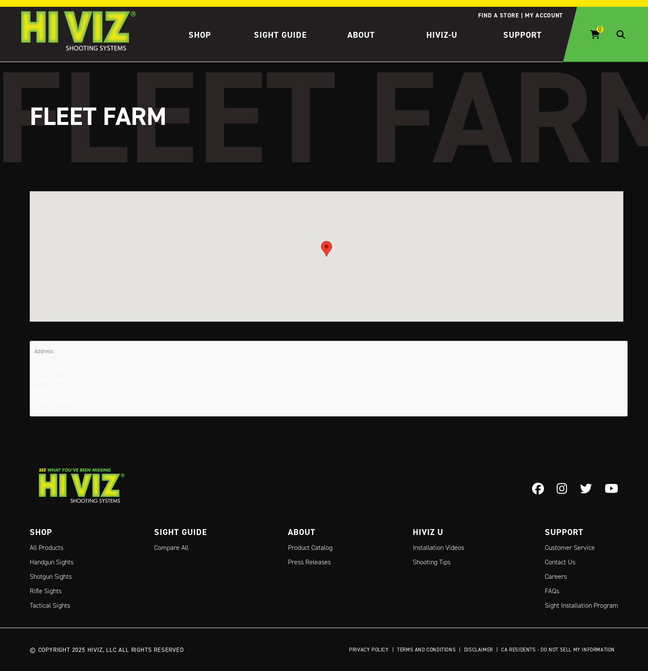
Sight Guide (280, 34)
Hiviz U (428, 532)
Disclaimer (478, 649)
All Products (46, 548)
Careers (556, 576)
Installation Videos (438, 548)
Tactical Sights (50, 605)
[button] (326, 248)
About (361, 34)
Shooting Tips (432, 562)
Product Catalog (310, 548)
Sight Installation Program (581, 605)
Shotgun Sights (51, 576)
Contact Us (560, 562)
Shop (200, 34)
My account (544, 15)
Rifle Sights (46, 591)
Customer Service (570, 548)
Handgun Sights (51, 562)
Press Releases (309, 562)
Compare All (171, 548)
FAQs (552, 591)
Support (522, 34)
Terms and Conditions (426, 649)
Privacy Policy (369, 649)
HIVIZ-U (441, 34)
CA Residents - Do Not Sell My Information (558, 649)
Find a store (498, 15)
